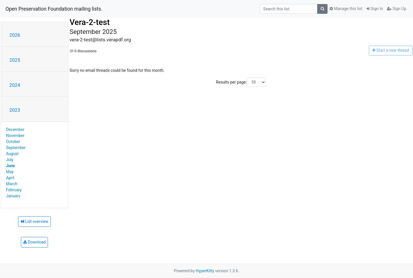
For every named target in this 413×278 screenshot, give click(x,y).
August (12, 153)
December (15, 129)
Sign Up (396, 8)
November (15, 135)
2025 (14, 60)
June (10, 165)
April (10, 177)
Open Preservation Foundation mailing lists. (53, 9)
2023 (14, 110)
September (16, 147)
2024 (14, 85)
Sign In (375, 8)
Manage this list (346, 8)
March (11, 184)
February (14, 190)
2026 (14, 35)
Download (34, 242)
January (13, 196)
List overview (34, 221)
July (9, 159)
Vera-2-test (90, 22)
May (9, 171)
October (13, 141)
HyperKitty (205, 271)
